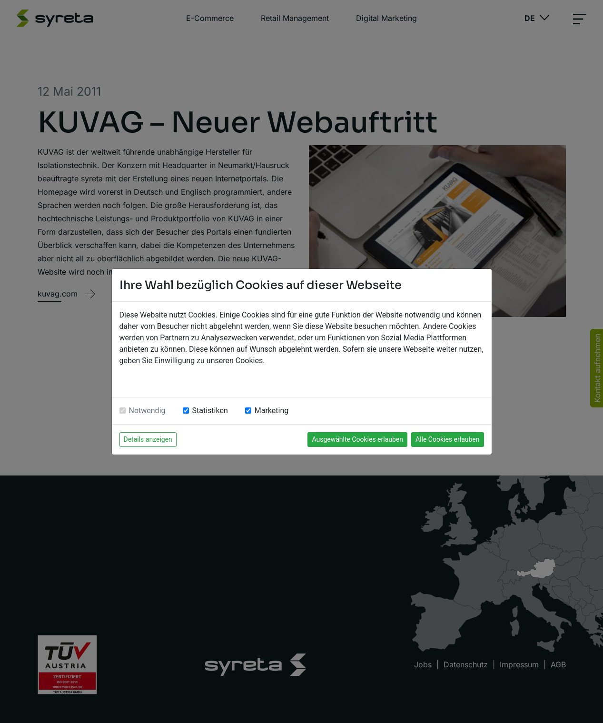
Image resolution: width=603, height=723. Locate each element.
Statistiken (210, 410)
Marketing (271, 410)
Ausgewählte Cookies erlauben (357, 439)
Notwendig (147, 410)
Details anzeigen (148, 439)
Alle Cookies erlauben (447, 439)
